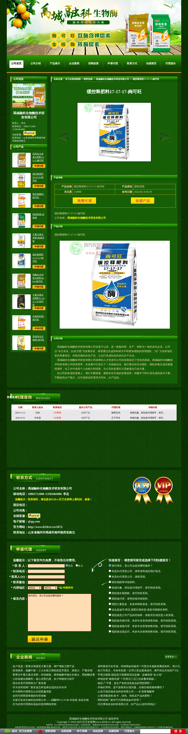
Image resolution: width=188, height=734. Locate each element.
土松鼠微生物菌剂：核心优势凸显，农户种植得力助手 (43, 679)
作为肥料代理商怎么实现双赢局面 (32, 691)
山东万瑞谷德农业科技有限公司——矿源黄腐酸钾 (126, 691)
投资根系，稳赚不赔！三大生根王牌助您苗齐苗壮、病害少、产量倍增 (52, 670)
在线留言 (151, 63)
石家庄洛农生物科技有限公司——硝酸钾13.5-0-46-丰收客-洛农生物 (51, 700)
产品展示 (55, 63)
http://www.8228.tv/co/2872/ (45, 526)
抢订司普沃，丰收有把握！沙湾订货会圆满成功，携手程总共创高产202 (138, 670)
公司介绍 (35, 63)
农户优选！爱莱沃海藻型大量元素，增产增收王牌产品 (43, 666)
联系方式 (132, 63)
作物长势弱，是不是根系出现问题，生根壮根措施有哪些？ (131, 687)
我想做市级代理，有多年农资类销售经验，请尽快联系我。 (144, 620)
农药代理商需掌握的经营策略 (29, 695)
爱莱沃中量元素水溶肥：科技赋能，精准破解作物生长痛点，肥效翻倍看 (54, 674)
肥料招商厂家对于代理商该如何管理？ (119, 700)
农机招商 (98, 731)
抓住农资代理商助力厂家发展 (29, 683)
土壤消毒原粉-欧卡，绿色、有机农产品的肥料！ (125, 695)
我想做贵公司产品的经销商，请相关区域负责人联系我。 (142, 615)
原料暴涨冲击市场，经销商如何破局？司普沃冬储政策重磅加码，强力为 (139, 666)
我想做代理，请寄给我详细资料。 (129, 598)
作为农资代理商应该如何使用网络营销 (34, 704)
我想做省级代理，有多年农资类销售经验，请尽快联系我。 (144, 626)
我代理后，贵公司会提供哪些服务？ (131, 565)
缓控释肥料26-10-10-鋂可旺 (38, 177)
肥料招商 (50, 731)
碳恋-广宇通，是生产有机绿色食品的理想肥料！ (125, 683)
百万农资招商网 (73, 79)
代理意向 (129, 731)
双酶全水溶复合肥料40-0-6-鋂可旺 (38, 278)
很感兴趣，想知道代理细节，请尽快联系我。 (136, 587)
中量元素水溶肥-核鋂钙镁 (38, 237)
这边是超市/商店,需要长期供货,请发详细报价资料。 (139, 609)
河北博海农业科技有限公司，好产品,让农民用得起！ (128, 704)
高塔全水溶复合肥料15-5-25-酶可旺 (38, 157)
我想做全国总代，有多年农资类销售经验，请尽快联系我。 (144, 631)
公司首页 (16, 63)
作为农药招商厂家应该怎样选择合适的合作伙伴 (40, 687)
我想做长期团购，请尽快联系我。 (129, 593)
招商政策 (93, 63)
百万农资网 (25, 731)
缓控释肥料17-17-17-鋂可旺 (38, 257)
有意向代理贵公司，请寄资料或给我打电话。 (136, 571)
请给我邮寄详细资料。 (123, 582)
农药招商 (66, 731)
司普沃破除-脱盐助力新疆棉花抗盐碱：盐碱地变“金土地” (130, 674)
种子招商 (82, 731)
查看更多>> (13, 397)
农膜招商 (114, 731)
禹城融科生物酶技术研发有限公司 (112, 79)
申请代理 (113, 63)
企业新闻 (74, 63)
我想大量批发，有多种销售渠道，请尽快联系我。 (138, 604)
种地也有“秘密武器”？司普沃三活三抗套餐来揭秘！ (127, 679)
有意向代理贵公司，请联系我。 (128, 576)
